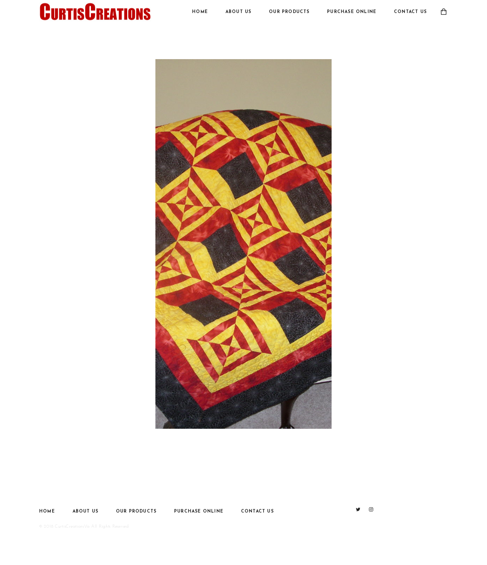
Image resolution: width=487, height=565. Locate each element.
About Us (239, 12)
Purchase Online (351, 12)
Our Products (289, 12)
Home (200, 12)
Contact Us (410, 12)
